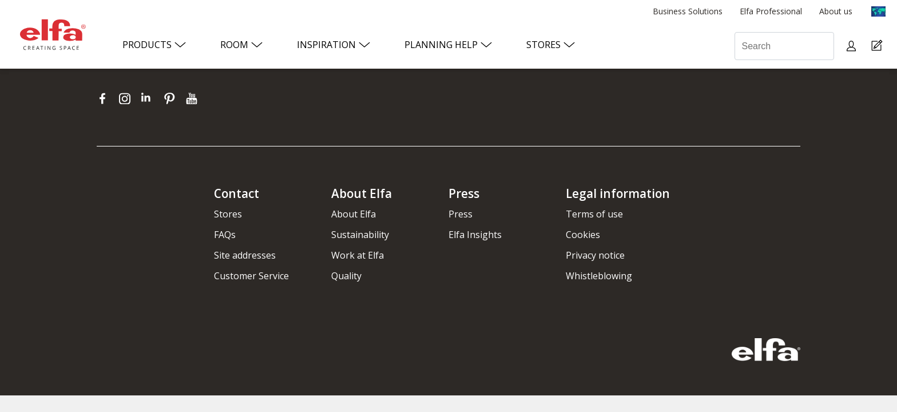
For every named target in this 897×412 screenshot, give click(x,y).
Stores (228, 214)
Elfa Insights (475, 234)
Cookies (583, 234)
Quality (346, 276)
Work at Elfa (357, 255)
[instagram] (127, 98)
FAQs (225, 234)
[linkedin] (149, 98)
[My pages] (853, 46)
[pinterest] (172, 98)
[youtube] (193, 98)
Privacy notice (595, 255)
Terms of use (594, 214)
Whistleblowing (599, 276)
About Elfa (353, 214)
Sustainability (360, 234)
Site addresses (245, 255)
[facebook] (105, 98)
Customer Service (251, 276)
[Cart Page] (878, 46)
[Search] (784, 46)
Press (461, 214)
